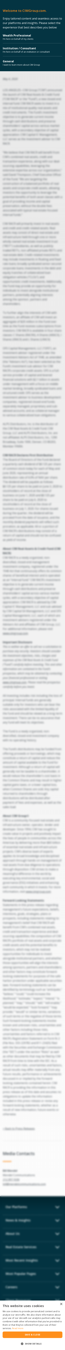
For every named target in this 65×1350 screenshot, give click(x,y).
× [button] (61, 1304)
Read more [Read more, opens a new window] (18, 1328)
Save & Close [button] (32, 1334)
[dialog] (32, 1325)
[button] (32, 1344)
